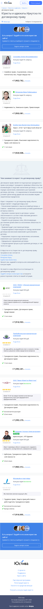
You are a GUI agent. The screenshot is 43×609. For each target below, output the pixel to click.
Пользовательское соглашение (21, 602)
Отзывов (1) (6, 344)
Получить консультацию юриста (21, 590)
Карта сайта (21, 576)
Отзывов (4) (6, 391)
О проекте (21, 570)
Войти (24, 3)
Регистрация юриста (21, 583)
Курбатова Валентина (8, 260)
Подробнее (16, 63)
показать (27, 81)
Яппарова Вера (6, 257)
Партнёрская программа (21, 580)
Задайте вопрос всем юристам (12, 274)
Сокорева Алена (6, 255)
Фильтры (6, 22)
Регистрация (35, 3)
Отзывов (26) (6, 442)
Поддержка (22, 573)
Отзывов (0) (6, 67)
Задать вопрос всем (26, 46)
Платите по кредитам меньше (21, 586)
